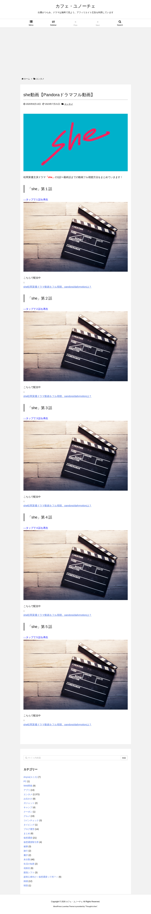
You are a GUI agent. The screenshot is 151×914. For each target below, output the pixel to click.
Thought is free (91, 906)
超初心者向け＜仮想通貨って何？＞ (41, 877)
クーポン (28, 811)
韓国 (26, 885)
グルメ (27, 816)
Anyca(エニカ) (30, 777)
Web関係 (28, 785)
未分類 (27, 859)
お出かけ (28, 798)
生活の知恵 (29, 864)
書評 (26, 855)
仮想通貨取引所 (31, 842)
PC (25, 781)
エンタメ (68, 104)
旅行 (26, 851)
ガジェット (29, 803)
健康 (26, 846)
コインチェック (31, 820)
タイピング (29, 824)
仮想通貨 (28, 838)
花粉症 (27, 868)
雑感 (26, 881)
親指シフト (29, 872)
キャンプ (28, 807)
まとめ (27, 833)
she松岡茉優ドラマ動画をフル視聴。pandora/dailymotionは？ (57, 286)
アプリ (27, 790)
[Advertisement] (75, 51)
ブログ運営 (29, 829)
